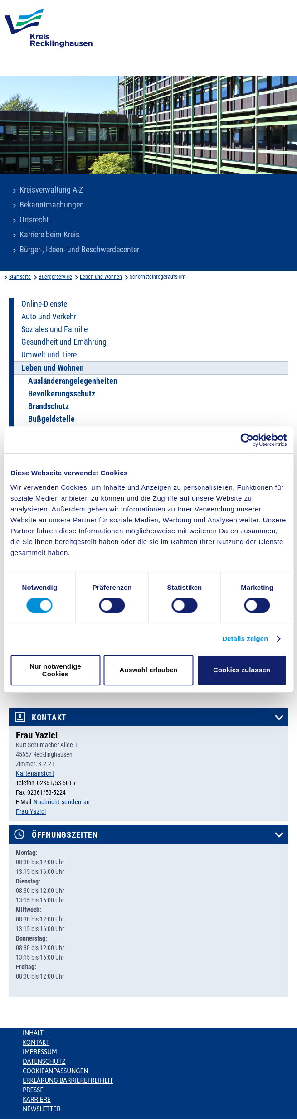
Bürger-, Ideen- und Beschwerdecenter (79, 249)
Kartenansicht (35, 773)
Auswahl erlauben (148, 670)
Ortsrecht (34, 219)
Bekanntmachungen (51, 204)
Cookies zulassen (241, 670)
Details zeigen (245, 638)
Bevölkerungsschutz (61, 393)
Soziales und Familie (54, 329)
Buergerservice (55, 277)
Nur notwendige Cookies (55, 670)
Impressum (40, 1052)
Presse (33, 1090)
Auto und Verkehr (48, 316)
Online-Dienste (44, 304)
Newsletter (41, 1109)
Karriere (37, 1099)
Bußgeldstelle (51, 419)
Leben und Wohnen (101, 277)
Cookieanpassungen (55, 1071)
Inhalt (33, 1033)
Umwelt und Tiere (49, 354)
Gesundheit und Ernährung (64, 342)
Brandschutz (48, 406)
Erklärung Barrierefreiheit (68, 1080)
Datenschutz (44, 1061)
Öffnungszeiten (65, 834)
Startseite (20, 277)
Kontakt (49, 717)
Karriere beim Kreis (49, 234)
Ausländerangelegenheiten (72, 381)
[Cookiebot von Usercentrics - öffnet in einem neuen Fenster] (247, 440)
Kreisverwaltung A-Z (51, 189)
